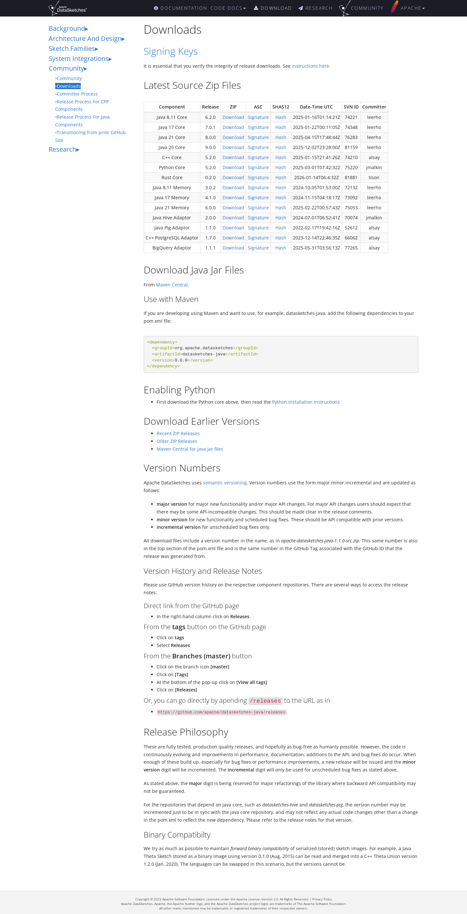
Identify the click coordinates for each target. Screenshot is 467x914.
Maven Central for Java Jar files (190, 449)
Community (66, 68)
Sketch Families (72, 48)
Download (233, 117)
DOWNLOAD (273, 8)
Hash (280, 117)
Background (67, 28)
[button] (231, 8)
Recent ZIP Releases (178, 433)
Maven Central (172, 285)
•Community (68, 78)
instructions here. (311, 66)
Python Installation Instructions (306, 402)
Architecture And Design (85, 38)
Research (62, 149)
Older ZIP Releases (177, 441)
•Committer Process (76, 94)
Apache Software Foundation (183, 899)
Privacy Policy (322, 899)
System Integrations (79, 58)
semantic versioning (225, 483)
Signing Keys (171, 51)
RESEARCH (315, 8)
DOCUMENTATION (181, 8)
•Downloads (68, 86)
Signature (258, 117)
